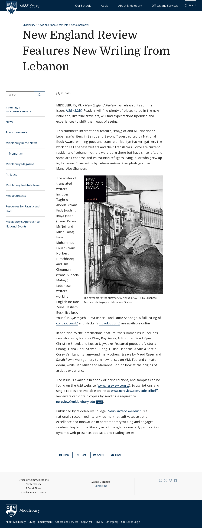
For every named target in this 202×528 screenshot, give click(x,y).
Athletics (11, 175)
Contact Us (101, 485)
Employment (45, 521)
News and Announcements (53, 25)
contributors (65, 323)
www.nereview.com (112, 385)
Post (81, 455)
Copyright (86, 521)
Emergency (112, 521)
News (9, 122)
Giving (31, 521)
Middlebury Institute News (23, 185)
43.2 (72, 110)
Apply (126, 5)
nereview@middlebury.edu (75, 401)
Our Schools (112, 5)
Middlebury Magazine (20, 164)
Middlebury (28, 25)
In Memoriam (14, 153)
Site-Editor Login (130, 521)
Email (116, 455)
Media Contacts (16, 196)
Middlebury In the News (21, 143)
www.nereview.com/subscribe (133, 391)
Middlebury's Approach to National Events (23, 224)
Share (64, 455)
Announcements (80, 25)
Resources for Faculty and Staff (23, 208)
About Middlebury (143, 5)
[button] (190, 5)
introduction (108, 323)
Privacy (99, 521)
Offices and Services (169, 5)
